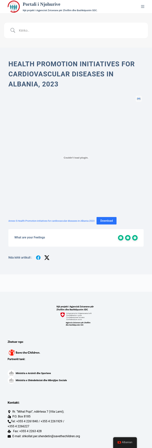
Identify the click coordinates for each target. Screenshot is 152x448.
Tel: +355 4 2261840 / (25, 421)
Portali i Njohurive (41, 4)
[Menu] (142, 6)
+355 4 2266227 (18, 426)
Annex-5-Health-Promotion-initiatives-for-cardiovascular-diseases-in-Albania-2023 (51, 220)
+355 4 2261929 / (52, 421)
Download (106, 220)
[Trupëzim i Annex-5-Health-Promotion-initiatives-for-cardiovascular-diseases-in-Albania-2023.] (76, 157)
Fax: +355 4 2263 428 (27, 431)
